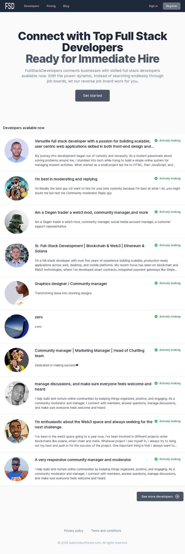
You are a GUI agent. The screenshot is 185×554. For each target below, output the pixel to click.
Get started (92, 96)
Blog (66, 6)
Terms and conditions (106, 530)
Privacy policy (73, 530)
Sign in (153, 6)
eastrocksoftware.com (85, 543)
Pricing (51, 6)
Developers (31, 6)
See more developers (160, 496)
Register (171, 6)
